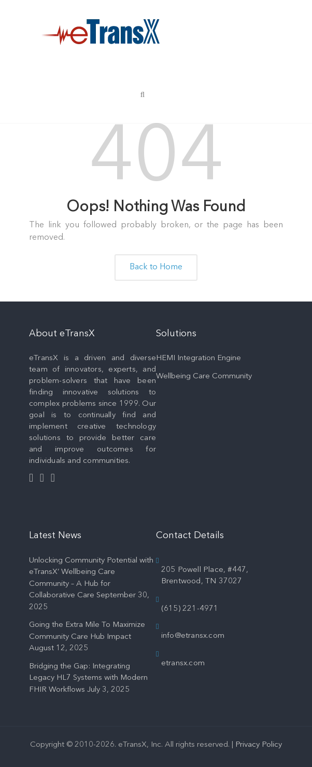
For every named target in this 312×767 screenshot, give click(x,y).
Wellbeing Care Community (204, 376)
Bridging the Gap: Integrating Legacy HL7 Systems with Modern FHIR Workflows (88, 678)
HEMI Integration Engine (198, 358)
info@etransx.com (192, 636)
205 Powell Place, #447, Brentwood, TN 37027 (205, 576)
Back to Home (156, 267)
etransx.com (183, 663)
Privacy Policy (258, 745)
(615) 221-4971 (190, 609)
